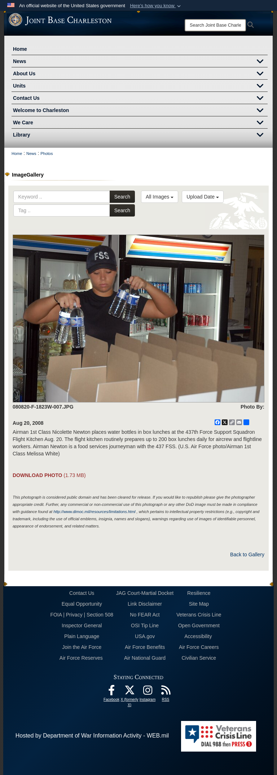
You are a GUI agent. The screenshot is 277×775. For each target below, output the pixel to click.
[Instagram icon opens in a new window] (147, 692)
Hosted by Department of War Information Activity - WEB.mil (92, 735)
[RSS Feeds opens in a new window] (166, 692)
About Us (140, 74)
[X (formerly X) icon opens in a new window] (129, 692)
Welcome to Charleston (140, 111)
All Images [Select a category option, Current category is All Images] (159, 197)
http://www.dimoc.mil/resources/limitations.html (94, 511)
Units (140, 86)
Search (122, 197)
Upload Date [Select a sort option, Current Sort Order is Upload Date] (202, 197)
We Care (140, 123)
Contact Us (140, 99)
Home (20, 49)
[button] (156, 5)
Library (140, 135)
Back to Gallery (247, 554)
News (140, 62)
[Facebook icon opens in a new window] (111, 692)
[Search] (215, 25)
